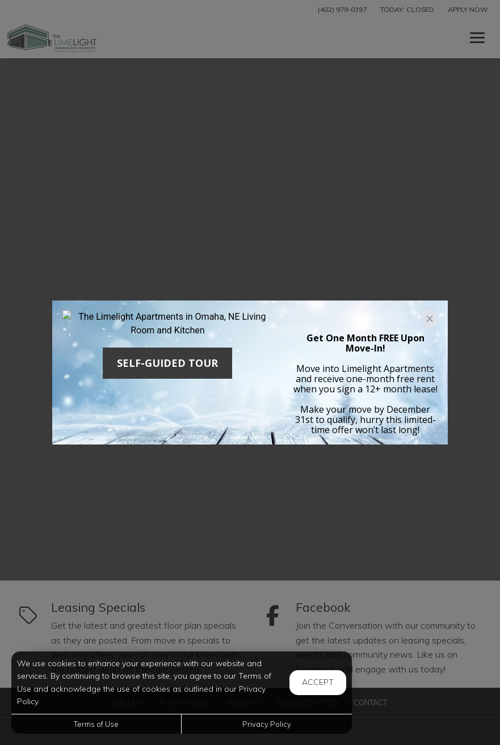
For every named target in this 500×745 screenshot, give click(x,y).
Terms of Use (96, 724)
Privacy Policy (266, 724)
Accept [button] (318, 682)
